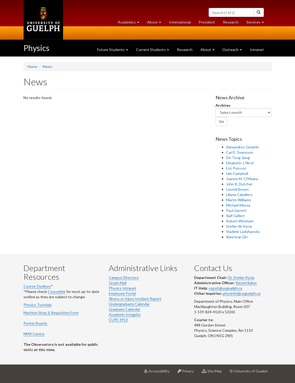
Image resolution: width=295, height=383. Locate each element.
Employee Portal (122, 293)
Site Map (214, 373)
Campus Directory (124, 277)
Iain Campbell (237, 173)
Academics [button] (130, 23)
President (207, 22)
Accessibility (159, 373)
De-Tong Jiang (238, 157)
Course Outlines (37, 286)
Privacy (187, 373)
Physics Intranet (122, 288)
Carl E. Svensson (239, 152)
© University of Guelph (249, 371)
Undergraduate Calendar (129, 304)
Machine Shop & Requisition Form (51, 312)
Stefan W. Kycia (239, 226)
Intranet (257, 49)
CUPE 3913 (118, 319)
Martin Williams (238, 200)
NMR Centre (34, 333)
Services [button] (257, 23)
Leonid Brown (237, 189)
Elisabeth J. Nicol (240, 163)
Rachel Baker (246, 283)
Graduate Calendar (124, 309)
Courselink (56, 291)
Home (32, 66)
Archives (223, 105)
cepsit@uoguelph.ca (225, 288)
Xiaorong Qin (237, 237)
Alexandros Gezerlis (242, 147)
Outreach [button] (232, 49)
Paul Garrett (236, 210)
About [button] (156, 23)
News (47, 66)
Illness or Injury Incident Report (135, 298)
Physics (36, 48)
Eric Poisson (236, 168)
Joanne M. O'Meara (242, 178)
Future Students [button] (112, 49)
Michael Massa (238, 205)
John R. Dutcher (239, 184)
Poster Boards (35, 323)
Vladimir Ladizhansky (243, 231)
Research (232, 23)
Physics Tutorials (38, 304)
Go (221, 121)
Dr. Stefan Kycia (241, 277)
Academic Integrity (125, 314)
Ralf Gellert (235, 215)
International (180, 22)
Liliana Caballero (239, 194)
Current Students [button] (152, 49)
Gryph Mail (118, 283)
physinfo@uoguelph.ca (241, 293)
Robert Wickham (240, 221)
